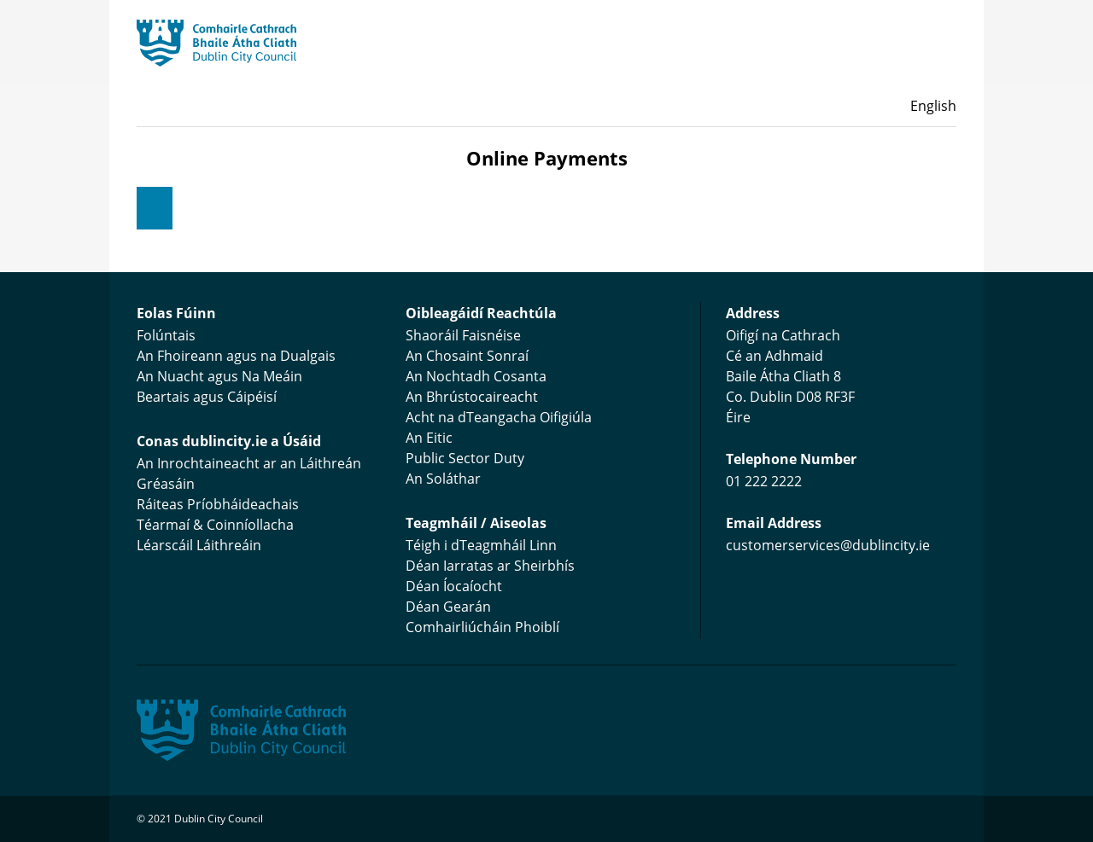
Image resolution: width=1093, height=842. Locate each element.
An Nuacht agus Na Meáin (219, 376)
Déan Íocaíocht (454, 586)
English (933, 105)
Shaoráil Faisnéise (463, 335)
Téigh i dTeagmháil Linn (481, 545)
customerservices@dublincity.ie (828, 545)
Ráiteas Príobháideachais (218, 504)
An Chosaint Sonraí (467, 355)
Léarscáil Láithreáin (199, 545)
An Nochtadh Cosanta (476, 376)
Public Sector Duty (465, 458)
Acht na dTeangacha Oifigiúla (499, 417)
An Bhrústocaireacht (472, 396)
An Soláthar (443, 478)
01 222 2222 (764, 481)
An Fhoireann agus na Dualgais (236, 355)
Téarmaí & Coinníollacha (215, 524)
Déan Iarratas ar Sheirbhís (490, 565)
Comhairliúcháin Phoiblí (482, 627)
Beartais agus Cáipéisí (207, 396)
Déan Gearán (448, 606)
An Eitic (429, 437)
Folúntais (166, 335)
